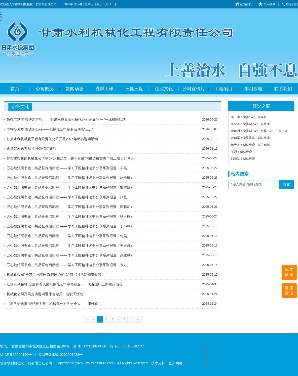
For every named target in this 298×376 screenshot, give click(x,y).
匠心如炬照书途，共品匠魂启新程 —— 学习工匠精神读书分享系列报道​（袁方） (68, 265)
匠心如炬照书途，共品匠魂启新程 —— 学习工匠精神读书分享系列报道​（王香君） (70, 246)
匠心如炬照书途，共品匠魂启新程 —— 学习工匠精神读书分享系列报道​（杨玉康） (70, 216)
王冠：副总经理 (241, 152)
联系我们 (290, 4)
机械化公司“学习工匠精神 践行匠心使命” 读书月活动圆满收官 (54, 275)
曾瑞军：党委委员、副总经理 (250, 138)
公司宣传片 (194, 88)
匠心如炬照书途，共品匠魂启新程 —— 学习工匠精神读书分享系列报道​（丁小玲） (70, 226)
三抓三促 (134, 88)
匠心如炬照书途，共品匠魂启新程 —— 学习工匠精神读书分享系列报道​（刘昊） (68, 236)
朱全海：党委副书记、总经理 (250, 124)
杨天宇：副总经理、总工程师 (250, 145)
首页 (14, 88)
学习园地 (253, 88)
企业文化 (164, 88)
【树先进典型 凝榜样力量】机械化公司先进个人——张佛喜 (52, 304)
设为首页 (243, 4)
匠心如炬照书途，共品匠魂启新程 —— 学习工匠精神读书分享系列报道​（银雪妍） (70, 187)
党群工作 (104, 88)
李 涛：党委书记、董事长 (249, 117)
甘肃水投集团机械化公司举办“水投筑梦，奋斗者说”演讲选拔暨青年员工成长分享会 (70, 158)
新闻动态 (74, 88)
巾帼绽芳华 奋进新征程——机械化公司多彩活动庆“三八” (50, 129)
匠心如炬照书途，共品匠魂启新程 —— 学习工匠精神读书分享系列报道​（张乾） (68, 197)
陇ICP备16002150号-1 (17, 355)
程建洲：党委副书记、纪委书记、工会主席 (259, 131)
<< (86, 319)
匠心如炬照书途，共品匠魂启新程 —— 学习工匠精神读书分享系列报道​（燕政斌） (70, 255)
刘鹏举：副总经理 (243, 159)
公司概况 (45, 88)
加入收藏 (267, 4)
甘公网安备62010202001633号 (59, 355)
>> (138, 319)
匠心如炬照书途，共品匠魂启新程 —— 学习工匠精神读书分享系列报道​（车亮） (68, 168)
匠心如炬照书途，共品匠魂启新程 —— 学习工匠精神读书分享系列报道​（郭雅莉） (70, 207)
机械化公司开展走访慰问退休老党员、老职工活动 (45, 294)
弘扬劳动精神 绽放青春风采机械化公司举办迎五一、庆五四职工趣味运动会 (64, 284)
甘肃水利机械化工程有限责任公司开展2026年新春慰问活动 (52, 139)
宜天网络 (176, 363)
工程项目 (223, 88)
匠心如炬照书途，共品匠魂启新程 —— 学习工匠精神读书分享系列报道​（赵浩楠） (70, 178)
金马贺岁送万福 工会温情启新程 (31, 149)
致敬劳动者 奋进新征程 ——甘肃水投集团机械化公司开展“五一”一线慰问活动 (66, 120)
